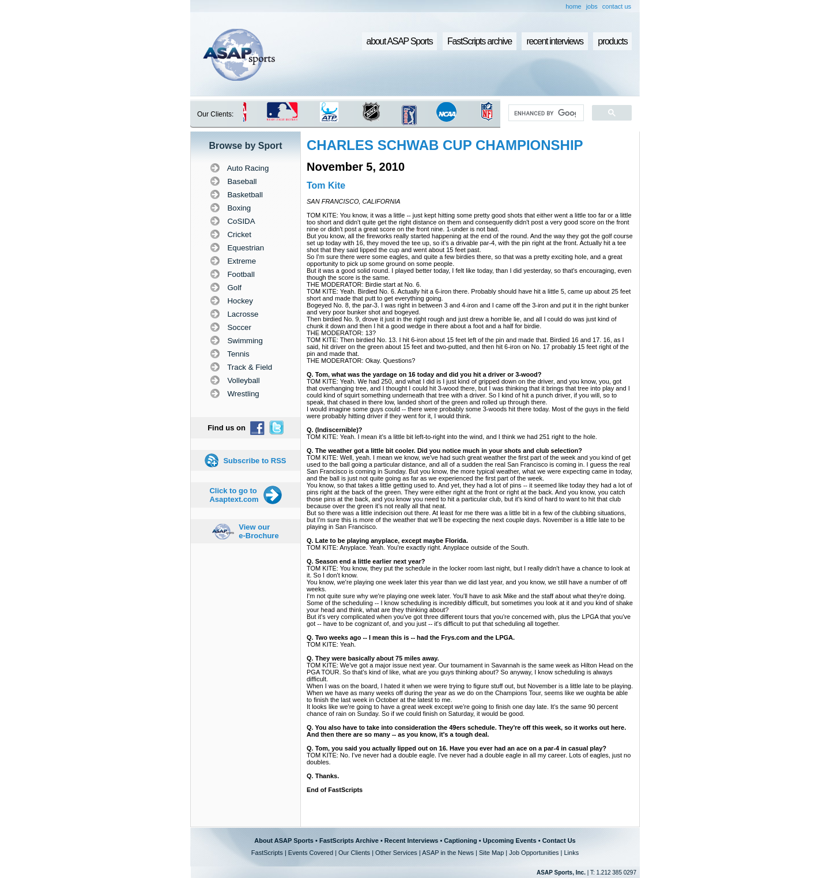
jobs (592, 6)
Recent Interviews (411, 840)
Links (571, 852)
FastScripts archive (479, 41)
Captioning (460, 840)
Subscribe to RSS (254, 460)
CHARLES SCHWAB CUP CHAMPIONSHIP (445, 145)
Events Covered (310, 852)
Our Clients (354, 852)
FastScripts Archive (349, 840)
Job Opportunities (534, 852)
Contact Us (559, 840)
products (612, 41)
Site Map (491, 852)
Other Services (396, 852)
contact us (616, 6)
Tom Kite (326, 185)
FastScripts (267, 852)
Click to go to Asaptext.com (233, 495)
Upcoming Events (510, 840)
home (573, 6)
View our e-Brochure (258, 531)
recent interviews (554, 41)
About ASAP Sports (284, 840)
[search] (545, 113)
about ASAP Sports (400, 41)
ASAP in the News (448, 852)
